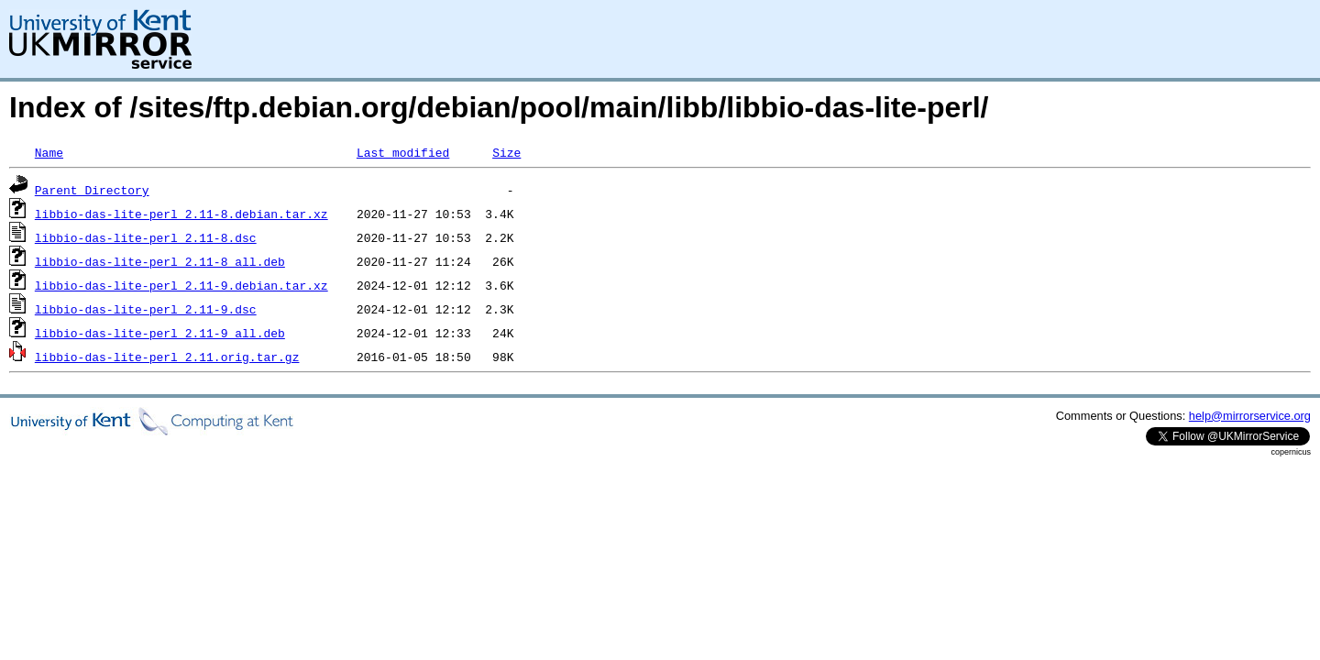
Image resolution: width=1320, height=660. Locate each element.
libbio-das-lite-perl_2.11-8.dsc (146, 237)
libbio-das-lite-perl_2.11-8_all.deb (160, 261)
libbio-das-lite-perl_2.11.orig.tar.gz (167, 356)
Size (506, 152)
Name (49, 152)
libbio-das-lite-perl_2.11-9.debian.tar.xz (181, 285)
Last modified (403, 152)
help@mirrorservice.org (1250, 416)
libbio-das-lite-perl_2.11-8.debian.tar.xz (181, 213)
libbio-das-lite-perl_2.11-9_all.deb (160, 332)
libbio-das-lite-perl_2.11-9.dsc (146, 309)
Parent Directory (92, 190)
